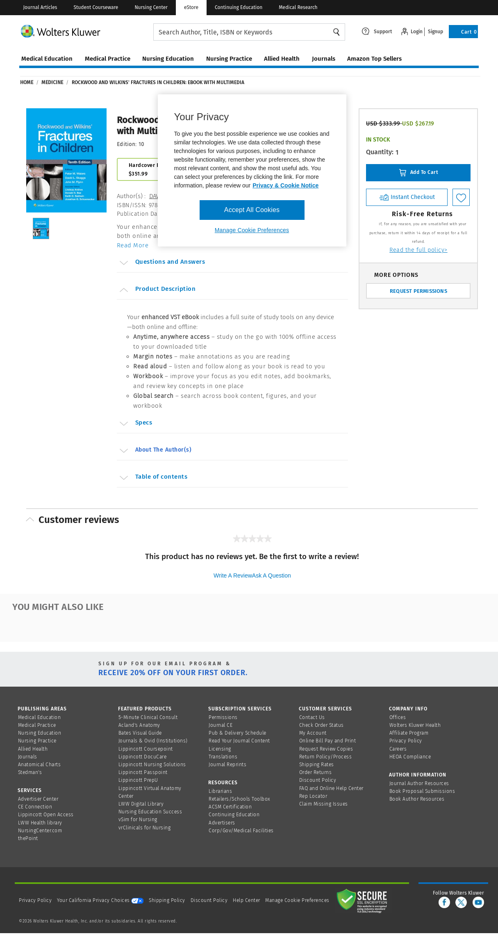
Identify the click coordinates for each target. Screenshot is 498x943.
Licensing (220, 749)
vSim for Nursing (137, 819)
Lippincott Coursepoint (145, 749)
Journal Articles (40, 7)
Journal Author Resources (419, 783)
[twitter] (461, 902)
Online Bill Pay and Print (327, 741)
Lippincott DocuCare (142, 757)
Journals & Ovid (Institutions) (153, 741)
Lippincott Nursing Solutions (152, 764)
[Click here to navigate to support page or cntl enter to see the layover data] (377, 31)
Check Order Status (321, 725)
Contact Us (312, 717)
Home (26, 82)
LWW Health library (40, 823)
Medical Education (39, 717)
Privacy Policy (405, 741)
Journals (27, 757)
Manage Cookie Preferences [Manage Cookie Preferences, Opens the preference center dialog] (252, 230)
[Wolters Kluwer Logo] (86, 30)
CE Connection (35, 807)
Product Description (157, 290)
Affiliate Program (409, 733)
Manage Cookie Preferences (297, 900)
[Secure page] (363, 900)
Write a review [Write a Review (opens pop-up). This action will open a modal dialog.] (233, 575)
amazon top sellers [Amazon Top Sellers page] (374, 58)
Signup (435, 31)
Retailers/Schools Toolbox (240, 799)
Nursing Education (39, 733)
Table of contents (153, 478)
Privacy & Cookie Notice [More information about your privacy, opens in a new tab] (285, 185)
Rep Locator (313, 796)
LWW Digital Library (141, 804)
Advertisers (222, 823)
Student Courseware (95, 7)
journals (323, 58)
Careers (398, 749)
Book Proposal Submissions (422, 791)
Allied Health (33, 749)
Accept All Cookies (252, 209)
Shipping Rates (316, 764)
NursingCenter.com (40, 830)
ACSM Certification (230, 807)
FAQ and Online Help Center (331, 788)
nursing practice (229, 58)
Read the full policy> (418, 250)
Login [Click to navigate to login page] (417, 31)
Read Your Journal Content (239, 741)
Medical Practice (37, 725)
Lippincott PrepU (138, 780)
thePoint (28, 838)
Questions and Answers (161, 263)
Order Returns (315, 772)
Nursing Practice (37, 741)
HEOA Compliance (410, 757)
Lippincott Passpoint (143, 772)
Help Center (247, 900)
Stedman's (30, 772)
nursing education (168, 58)
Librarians (220, 791)
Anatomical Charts (39, 764)
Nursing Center (150, 7)
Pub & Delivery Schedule (237, 733)
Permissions (223, 717)
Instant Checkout (407, 197)
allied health (282, 58)
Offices (397, 717)
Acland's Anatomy (139, 725)
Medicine (52, 82)
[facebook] (444, 902)
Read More (133, 245)
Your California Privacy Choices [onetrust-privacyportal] (100, 900)
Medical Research (298, 7)
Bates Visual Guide (140, 733)
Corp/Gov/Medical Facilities (241, 830)
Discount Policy (318, 780)
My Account (313, 733)
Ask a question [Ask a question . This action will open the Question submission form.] (271, 575)
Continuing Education (238, 7)
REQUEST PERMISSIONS (418, 291)
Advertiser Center (38, 799)
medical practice (107, 58)
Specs (135, 424)
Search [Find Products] (336, 32)
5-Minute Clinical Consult (148, 717)
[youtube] (478, 902)
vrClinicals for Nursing (144, 828)
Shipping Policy (167, 900)
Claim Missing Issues (323, 804)
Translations (223, 757)
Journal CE (220, 725)
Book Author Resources (417, 799)
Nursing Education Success (150, 812)
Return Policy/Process (325, 757)
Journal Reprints (227, 764)
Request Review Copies (326, 749)
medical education (47, 58)
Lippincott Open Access (46, 814)
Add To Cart (418, 172)
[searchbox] (249, 32)
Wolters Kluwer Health (415, 725)
